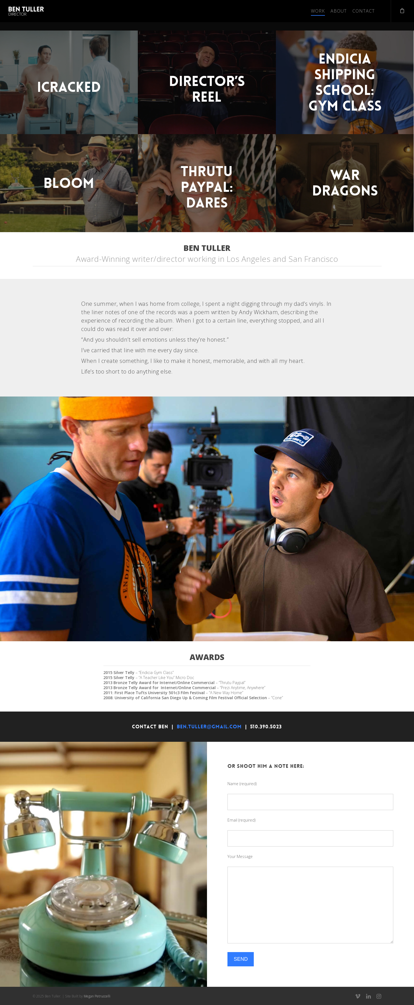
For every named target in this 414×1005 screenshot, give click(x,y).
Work (318, 11)
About (339, 11)
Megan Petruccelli (97, 996)
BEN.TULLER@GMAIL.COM (209, 726)
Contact (363, 11)
